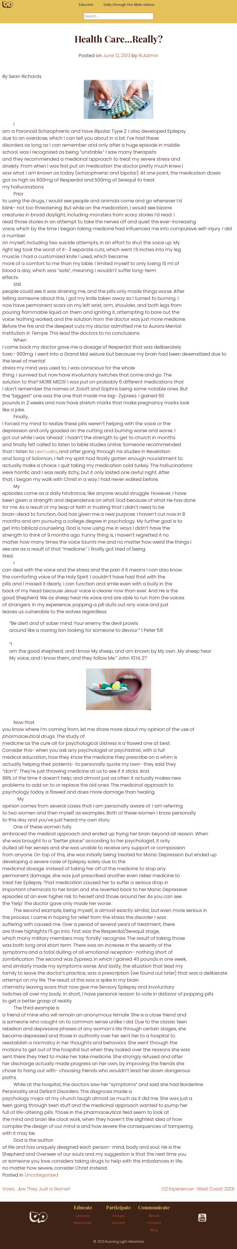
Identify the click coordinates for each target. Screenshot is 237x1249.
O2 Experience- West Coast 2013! (198, 1189)
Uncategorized (41, 1175)
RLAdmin (148, 55)
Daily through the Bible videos (129, 4)
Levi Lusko (46, 451)
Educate (86, 4)
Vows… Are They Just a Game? (36, 1189)
